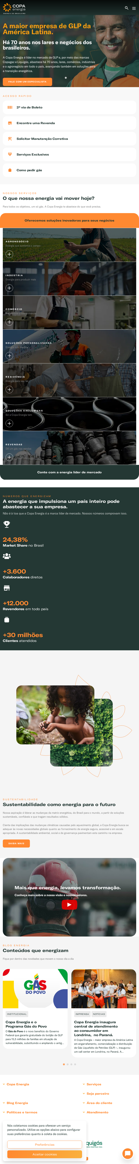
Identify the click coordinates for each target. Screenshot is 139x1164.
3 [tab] (73, 78)
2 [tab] (69, 78)
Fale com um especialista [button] (27, 81)
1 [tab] (66, 78)
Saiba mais (16, 843)
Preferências (45, 1144)
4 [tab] (75, 1064)
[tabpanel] (69, 43)
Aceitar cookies (45, 1154)
